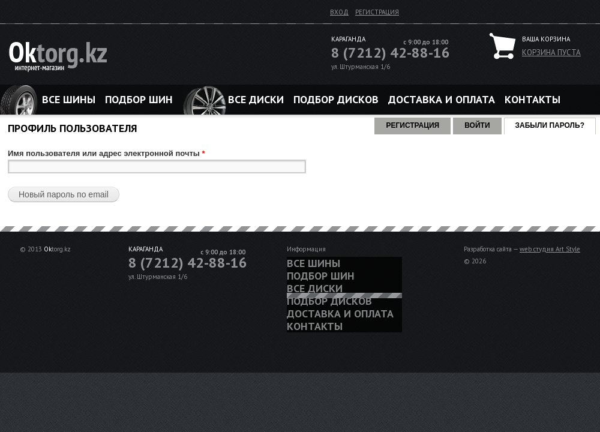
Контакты (532, 99)
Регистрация (377, 12)
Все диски (256, 99)
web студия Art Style (550, 249)
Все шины (68, 99)
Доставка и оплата (441, 99)
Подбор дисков (336, 99)
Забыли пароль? (555, 124)
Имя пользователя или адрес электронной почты (106, 153)
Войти (477, 125)
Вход (339, 12)
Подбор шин (139, 99)
